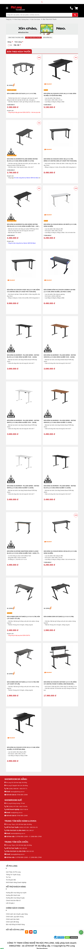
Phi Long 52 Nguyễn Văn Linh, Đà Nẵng (18, 785)
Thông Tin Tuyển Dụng (13, 874)
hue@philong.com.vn (17, 812)
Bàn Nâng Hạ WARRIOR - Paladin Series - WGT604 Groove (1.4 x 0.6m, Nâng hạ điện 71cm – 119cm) (59, 357)
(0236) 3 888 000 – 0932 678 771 (19, 788)
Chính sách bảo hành (12, 919)
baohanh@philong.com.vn (19, 833)
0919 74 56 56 (24, 809)
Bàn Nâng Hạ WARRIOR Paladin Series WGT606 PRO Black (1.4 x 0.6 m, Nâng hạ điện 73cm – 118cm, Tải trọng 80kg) (23, 226)
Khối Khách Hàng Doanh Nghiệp (16, 882)
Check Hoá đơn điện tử (13, 900)
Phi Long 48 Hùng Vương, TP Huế (16, 803)
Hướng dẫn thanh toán (13, 895)
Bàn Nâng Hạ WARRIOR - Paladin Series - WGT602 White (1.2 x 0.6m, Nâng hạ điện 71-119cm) (22, 488)
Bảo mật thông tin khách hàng (15, 924)
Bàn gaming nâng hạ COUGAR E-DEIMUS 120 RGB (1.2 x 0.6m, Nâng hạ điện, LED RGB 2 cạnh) (60, 292)
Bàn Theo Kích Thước (36, 37)
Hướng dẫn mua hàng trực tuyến (16, 892)
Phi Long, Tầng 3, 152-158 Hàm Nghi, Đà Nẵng (21, 824)
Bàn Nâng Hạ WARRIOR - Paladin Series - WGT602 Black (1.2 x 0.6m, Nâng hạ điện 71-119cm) (60, 488)
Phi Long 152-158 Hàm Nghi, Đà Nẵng (18, 782)
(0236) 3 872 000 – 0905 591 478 (29, 827)
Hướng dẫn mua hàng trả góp (15, 897)
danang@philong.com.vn (18, 791)
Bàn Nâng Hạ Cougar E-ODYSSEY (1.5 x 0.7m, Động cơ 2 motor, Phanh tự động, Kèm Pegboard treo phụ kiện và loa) (60, 684)
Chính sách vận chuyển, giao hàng (17, 913)
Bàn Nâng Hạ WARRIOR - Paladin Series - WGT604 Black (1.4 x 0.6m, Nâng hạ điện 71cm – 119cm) (22, 357)
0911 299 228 (23, 848)
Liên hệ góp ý (10, 902)
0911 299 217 (30, 830)
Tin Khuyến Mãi (11, 879)
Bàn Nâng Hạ (52, 37)
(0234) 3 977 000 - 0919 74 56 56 (19, 806)
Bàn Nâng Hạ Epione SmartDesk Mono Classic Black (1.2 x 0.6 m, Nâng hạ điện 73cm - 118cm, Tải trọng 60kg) (22, 553)
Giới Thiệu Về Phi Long (13, 871)
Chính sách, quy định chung (14, 916)
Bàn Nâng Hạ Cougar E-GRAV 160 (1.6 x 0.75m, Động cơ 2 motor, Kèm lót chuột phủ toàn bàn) (59, 161)
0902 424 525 (30, 851)
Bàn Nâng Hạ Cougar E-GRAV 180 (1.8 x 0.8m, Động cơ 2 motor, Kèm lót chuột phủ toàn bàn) (23, 292)
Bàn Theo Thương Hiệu (17, 37)
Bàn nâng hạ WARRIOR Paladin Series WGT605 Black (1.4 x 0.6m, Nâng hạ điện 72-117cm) (23, 161)
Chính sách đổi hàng (12, 921)
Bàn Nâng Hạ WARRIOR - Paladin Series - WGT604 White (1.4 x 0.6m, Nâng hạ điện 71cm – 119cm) (23, 422)
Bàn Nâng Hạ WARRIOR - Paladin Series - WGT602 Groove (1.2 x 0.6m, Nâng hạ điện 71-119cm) (60, 422)
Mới (11, 45)
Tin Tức (8, 876)
